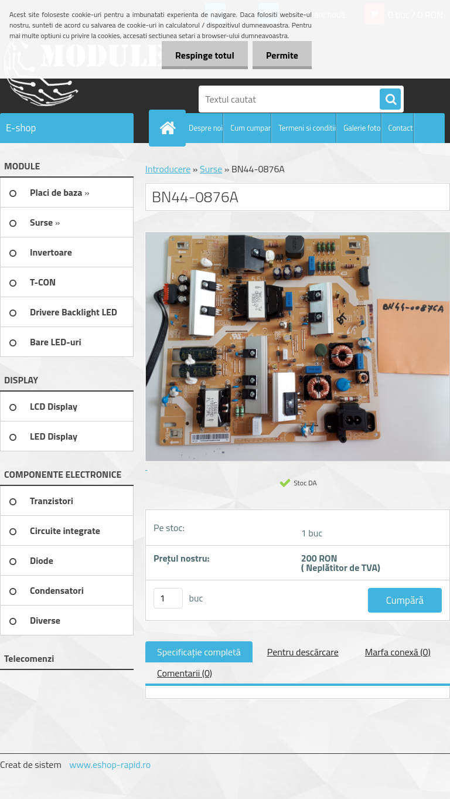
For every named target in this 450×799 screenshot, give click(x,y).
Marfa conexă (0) (398, 652)
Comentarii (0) (184, 673)
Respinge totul (201, 55)
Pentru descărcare (303, 652)
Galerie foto (361, 128)
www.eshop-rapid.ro (110, 764)
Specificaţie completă (199, 652)
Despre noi (206, 128)
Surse (211, 169)
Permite (281, 55)
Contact (400, 128)
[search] (390, 100)
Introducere (167, 169)
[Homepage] (170, 127)
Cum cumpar (250, 128)
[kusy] (168, 598)
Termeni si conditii (307, 128)
